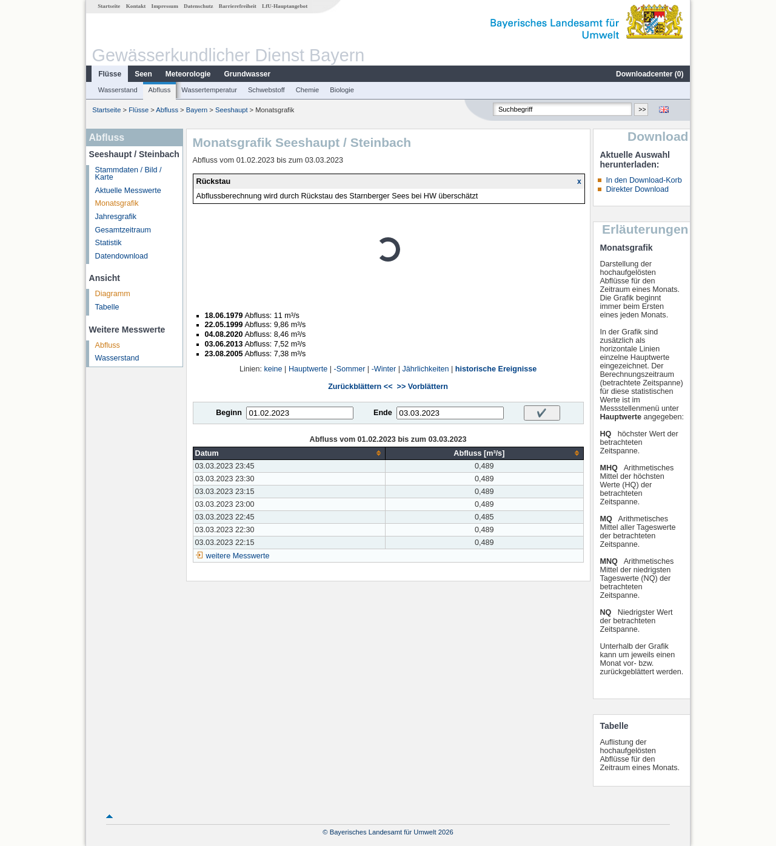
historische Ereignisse (496, 369)
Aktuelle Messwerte (128, 190)
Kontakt (136, 6)
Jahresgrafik (116, 216)
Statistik (108, 243)
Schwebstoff (266, 89)
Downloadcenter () (649, 74)
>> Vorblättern (422, 386)
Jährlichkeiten (426, 369)
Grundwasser (247, 74)
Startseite (109, 6)
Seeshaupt (231, 109)
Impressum (165, 6)
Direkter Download (637, 189)
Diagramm (112, 293)
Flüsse (109, 74)
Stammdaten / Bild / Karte (128, 174)
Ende (382, 412)
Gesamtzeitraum (123, 230)
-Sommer (350, 369)
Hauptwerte (308, 369)
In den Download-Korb (643, 180)
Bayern (196, 109)
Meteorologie (188, 74)
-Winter (384, 369)
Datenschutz (198, 6)
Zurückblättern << (360, 386)
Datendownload (122, 256)
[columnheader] (289, 453)
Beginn (229, 412)
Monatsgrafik (117, 203)
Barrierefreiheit (237, 6)
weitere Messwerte (238, 556)
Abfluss (160, 89)
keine (273, 369)
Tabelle (107, 307)
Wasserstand (118, 89)
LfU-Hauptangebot (284, 6)
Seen (143, 74)
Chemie (307, 89)
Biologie (342, 89)
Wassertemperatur (209, 89)
